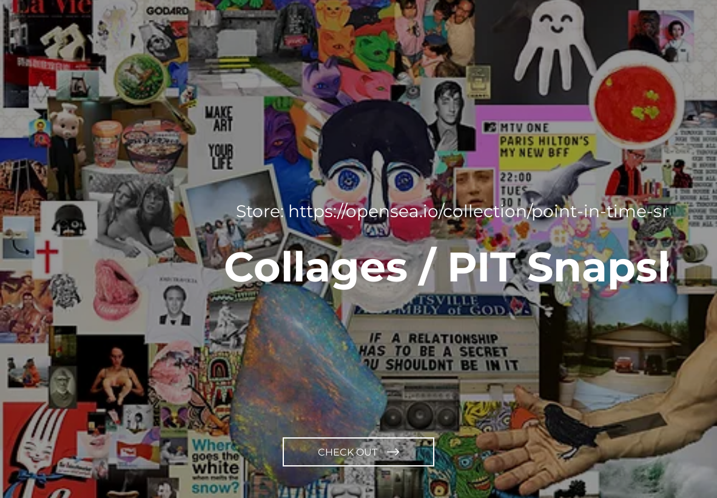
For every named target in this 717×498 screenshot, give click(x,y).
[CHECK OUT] (358, 451)
